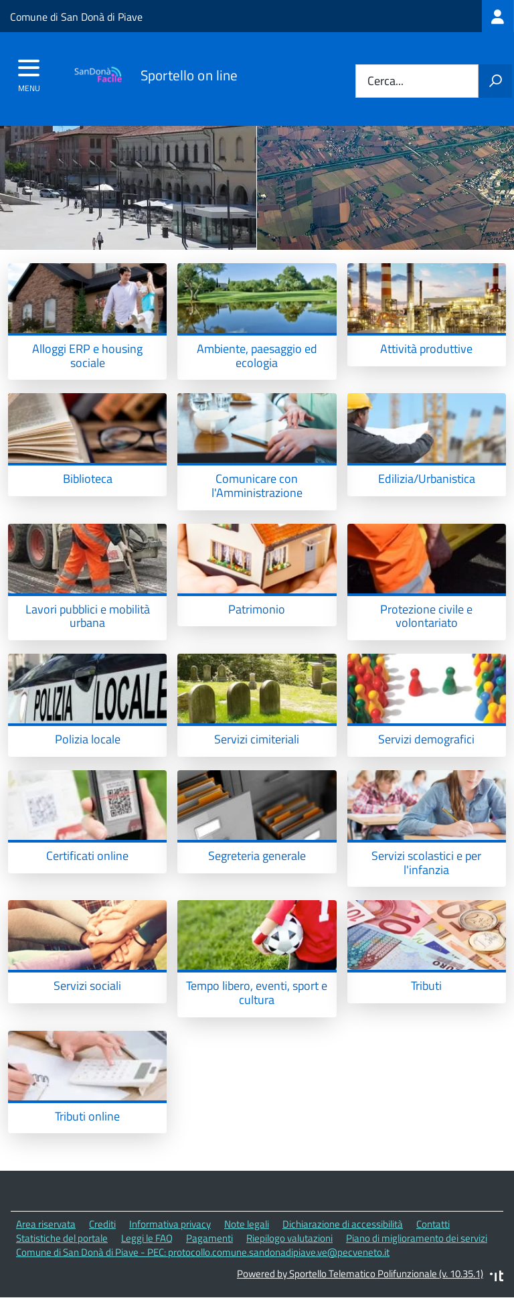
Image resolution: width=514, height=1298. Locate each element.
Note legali (246, 1224)
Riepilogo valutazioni (289, 1238)
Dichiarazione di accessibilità (342, 1224)
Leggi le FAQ (147, 1238)
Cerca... (385, 81)
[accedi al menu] (29, 72)
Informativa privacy (170, 1224)
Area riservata (46, 1224)
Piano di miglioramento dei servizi (416, 1238)
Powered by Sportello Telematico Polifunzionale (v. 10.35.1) (360, 1273)
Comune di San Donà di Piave (76, 17)
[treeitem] (498, 16)
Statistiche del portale (62, 1238)
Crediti (102, 1224)
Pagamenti (209, 1238)
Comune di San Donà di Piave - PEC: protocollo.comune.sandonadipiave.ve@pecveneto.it (203, 1252)
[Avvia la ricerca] (495, 81)
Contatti (433, 1224)
